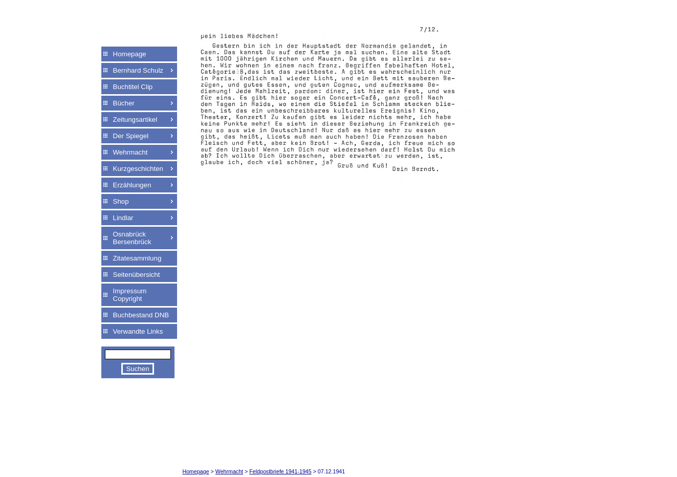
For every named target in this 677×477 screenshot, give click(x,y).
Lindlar (123, 218)
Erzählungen (132, 185)
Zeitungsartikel (135, 119)
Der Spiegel (131, 136)
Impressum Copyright (130, 294)
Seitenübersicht (136, 274)
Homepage (129, 54)
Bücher (124, 103)
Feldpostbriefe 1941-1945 (280, 471)
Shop (121, 201)
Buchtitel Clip (133, 87)
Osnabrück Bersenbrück (132, 238)
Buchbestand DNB (141, 315)
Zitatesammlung (137, 258)
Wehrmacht (130, 152)
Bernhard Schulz (138, 70)
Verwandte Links (138, 331)
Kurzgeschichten (138, 168)
